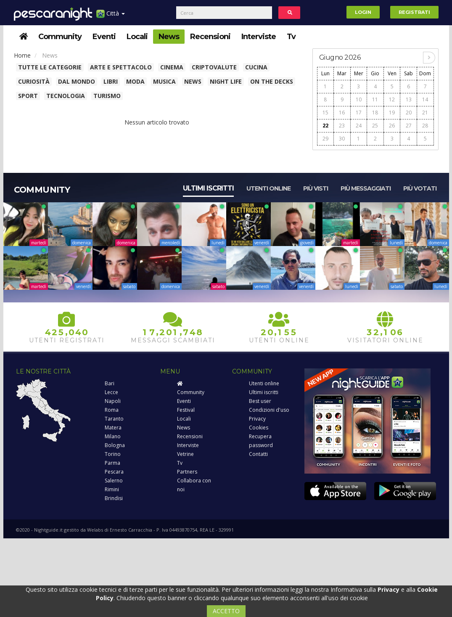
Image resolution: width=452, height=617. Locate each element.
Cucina (256, 67)
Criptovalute (214, 67)
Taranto (114, 418)
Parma (112, 462)
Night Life (226, 81)
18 (375, 112)
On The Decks (271, 81)
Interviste (258, 36)
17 (359, 112)
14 (425, 99)
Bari (109, 383)
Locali (137, 36)
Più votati (419, 188)
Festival (186, 409)
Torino (113, 454)
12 (392, 99)
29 (325, 138)
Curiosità (34, 81)
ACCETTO (226, 611)
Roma (112, 409)
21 (425, 112)
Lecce (111, 392)
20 (409, 112)
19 (392, 112)
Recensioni (210, 36)
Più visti (315, 188)
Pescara (114, 471)
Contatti (258, 454)
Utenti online (268, 188)
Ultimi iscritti (208, 188)
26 (392, 125)
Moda (135, 81)
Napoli (113, 401)
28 (425, 125)
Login (363, 12)
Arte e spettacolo (121, 67)
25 (375, 125)
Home (22, 55)
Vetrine (185, 454)
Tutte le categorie (50, 67)
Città (110, 16)
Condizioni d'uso (269, 409)
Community (60, 36)
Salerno (114, 480)
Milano (113, 436)
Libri (110, 81)
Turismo (107, 96)
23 (342, 125)
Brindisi (114, 498)
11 (375, 99)
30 (342, 138)
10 (359, 99)
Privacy (257, 418)
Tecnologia (65, 96)
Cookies (258, 427)
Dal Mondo (76, 81)
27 (409, 125)
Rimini (112, 489)
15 (325, 112)
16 (342, 112)
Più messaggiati (366, 188)
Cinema (171, 67)
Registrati (414, 12)
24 (359, 125)
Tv (291, 36)
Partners (187, 471)
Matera (113, 427)
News (169, 36)
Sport (28, 96)
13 (409, 99)
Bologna (115, 445)
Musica (164, 81)
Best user (260, 401)
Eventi (104, 36)
